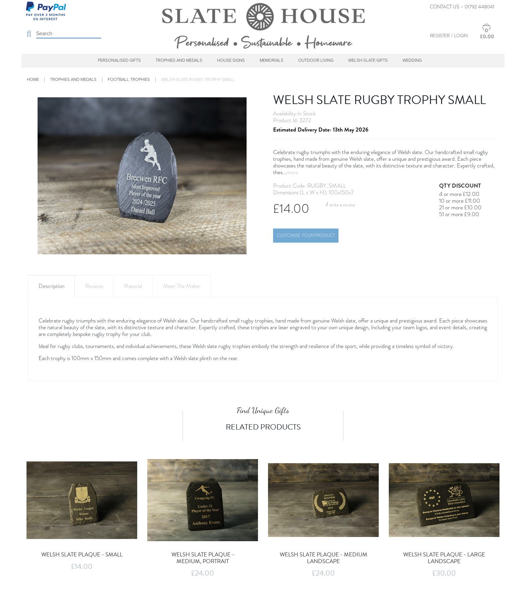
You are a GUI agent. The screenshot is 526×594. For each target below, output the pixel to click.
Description (51, 286)
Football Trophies (129, 79)
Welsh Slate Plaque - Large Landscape (444, 557)
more (292, 172)
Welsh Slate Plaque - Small (81, 554)
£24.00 (202, 573)
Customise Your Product (306, 235)
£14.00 (82, 566)
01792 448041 (479, 6)
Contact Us (444, 6)
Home (33, 79)
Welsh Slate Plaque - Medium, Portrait (202, 557)
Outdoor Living (315, 60)
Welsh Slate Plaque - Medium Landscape (323, 557)
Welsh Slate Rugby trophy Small (198, 79)
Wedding (412, 60)
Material (133, 286)
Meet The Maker (182, 286)
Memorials (271, 60)
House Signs (231, 60)
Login (461, 36)
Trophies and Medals (179, 60)
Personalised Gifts (119, 60)
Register (440, 36)
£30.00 (444, 573)
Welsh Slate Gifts (368, 60)
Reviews (94, 286)
